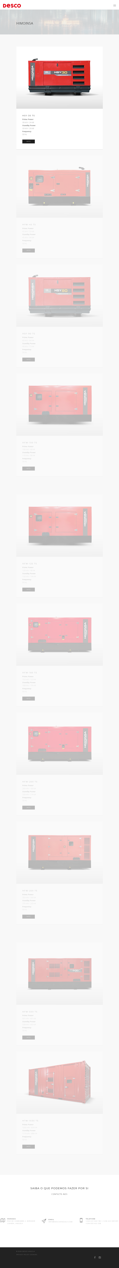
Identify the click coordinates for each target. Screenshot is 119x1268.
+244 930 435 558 (93, 1223)
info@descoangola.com (60, 1222)
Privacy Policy (23, 1254)
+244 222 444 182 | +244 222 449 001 (102, 1221)
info (28, 141)
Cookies (33, 1254)
